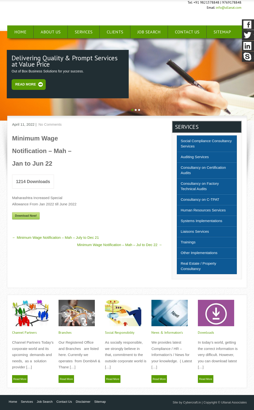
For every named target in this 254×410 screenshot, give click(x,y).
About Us (50, 32)
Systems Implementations (201, 221)
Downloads (206, 332)
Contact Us (187, 32)
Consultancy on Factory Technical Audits (200, 186)
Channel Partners (24, 332)
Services (83, 32)
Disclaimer (83, 401)
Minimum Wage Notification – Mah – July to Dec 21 (55, 237)
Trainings (188, 242)
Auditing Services (195, 157)
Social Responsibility (119, 332)
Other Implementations (199, 253)
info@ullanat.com (228, 7)
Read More (25, 84)
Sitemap (100, 401)
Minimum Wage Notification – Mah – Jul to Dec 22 (119, 245)
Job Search (149, 32)
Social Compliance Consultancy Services (206, 143)
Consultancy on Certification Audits (203, 170)
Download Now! (26, 215)
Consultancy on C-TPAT (200, 199)
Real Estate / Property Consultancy (198, 266)
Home (20, 32)
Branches (65, 332)
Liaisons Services (195, 231)
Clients (115, 32)
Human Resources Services (203, 210)
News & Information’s (167, 332)
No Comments (50, 124)
